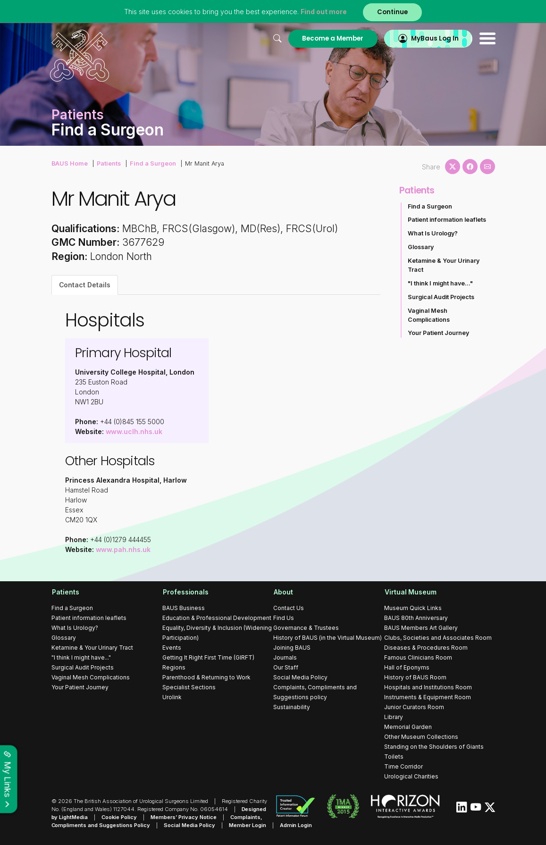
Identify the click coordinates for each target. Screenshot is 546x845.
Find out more (324, 12)
